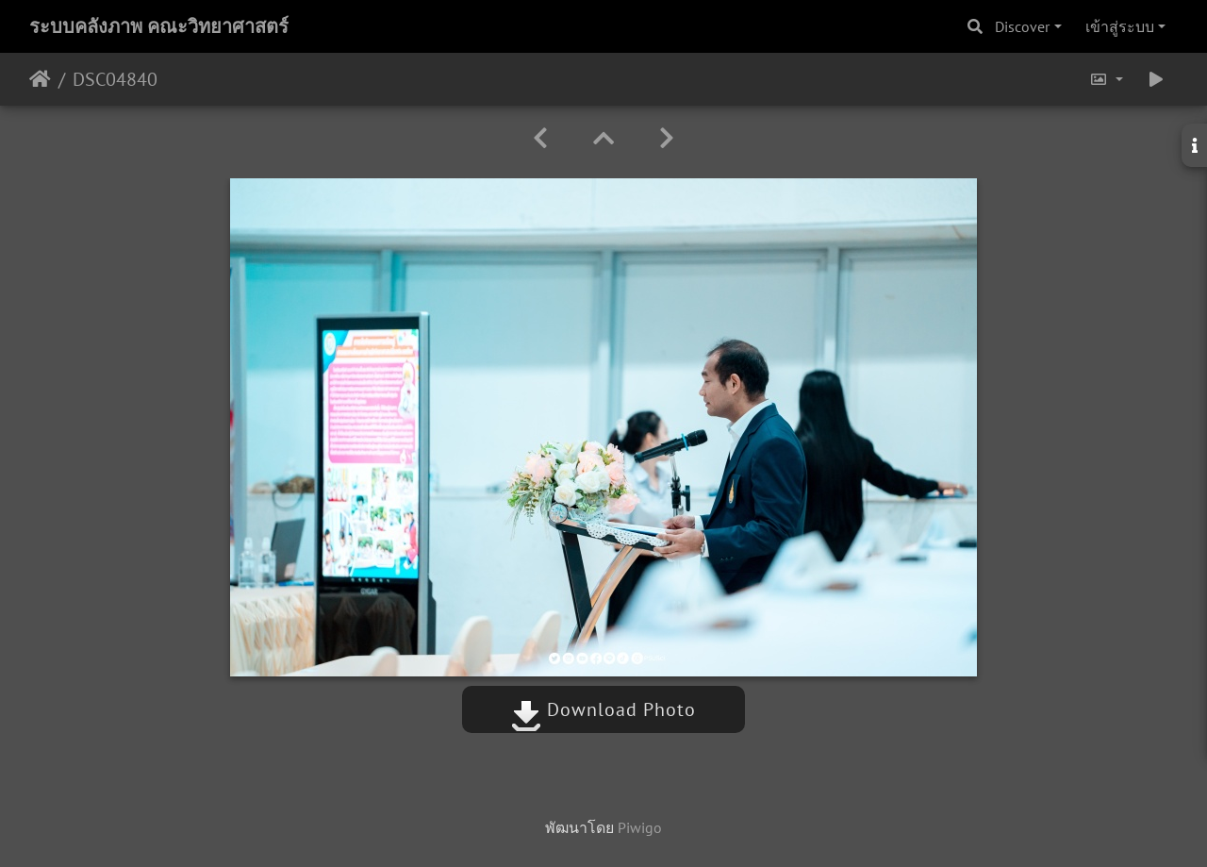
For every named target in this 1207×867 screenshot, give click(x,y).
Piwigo (640, 827)
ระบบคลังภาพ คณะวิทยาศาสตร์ (159, 26)
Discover (1022, 26)
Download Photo (603, 709)
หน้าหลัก (40, 79)
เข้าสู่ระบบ (1119, 26)
